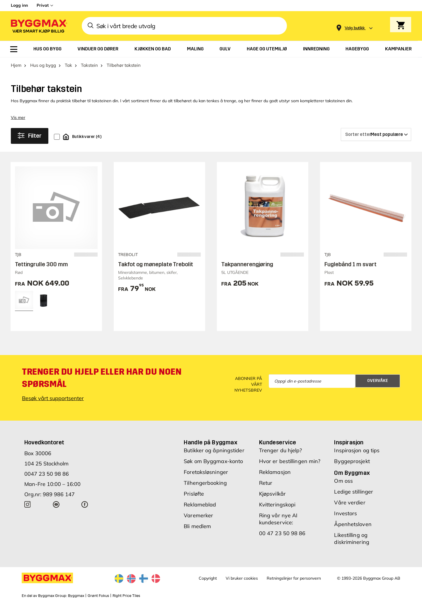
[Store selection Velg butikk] (354, 28)
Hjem (16, 65)
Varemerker (198, 515)
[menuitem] (13, 49)
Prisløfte (194, 493)
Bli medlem (197, 526)
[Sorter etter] (376, 134)
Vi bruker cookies (242, 578)
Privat (43, 5)
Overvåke (377, 380)
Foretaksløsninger (206, 472)
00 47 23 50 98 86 (282, 533)
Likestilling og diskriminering (351, 538)
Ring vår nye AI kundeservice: (278, 519)
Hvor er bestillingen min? (290, 461)
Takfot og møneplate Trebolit (155, 264)
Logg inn (19, 5)
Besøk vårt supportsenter (53, 398)
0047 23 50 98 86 (46, 473)
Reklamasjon (275, 472)
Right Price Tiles (126, 596)
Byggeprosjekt (352, 461)
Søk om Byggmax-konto (213, 461)
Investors (345, 513)
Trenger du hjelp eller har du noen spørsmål (101, 377)
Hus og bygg (43, 65)
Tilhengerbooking (205, 482)
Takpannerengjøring (247, 264)
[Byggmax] (38, 26)
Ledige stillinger (353, 491)
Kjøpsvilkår (272, 493)
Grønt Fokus (98, 596)
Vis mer (18, 117)
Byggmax (76, 596)
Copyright (208, 578)
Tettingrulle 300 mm (41, 264)
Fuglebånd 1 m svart (350, 264)
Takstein (89, 65)
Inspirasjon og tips (357, 450)
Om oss (343, 480)
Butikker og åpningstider (214, 450)
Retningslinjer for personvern (294, 578)
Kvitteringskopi (277, 504)
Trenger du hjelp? (280, 450)
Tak (68, 65)
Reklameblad (200, 504)
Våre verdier (349, 502)
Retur (266, 482)
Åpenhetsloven (352, 524)
